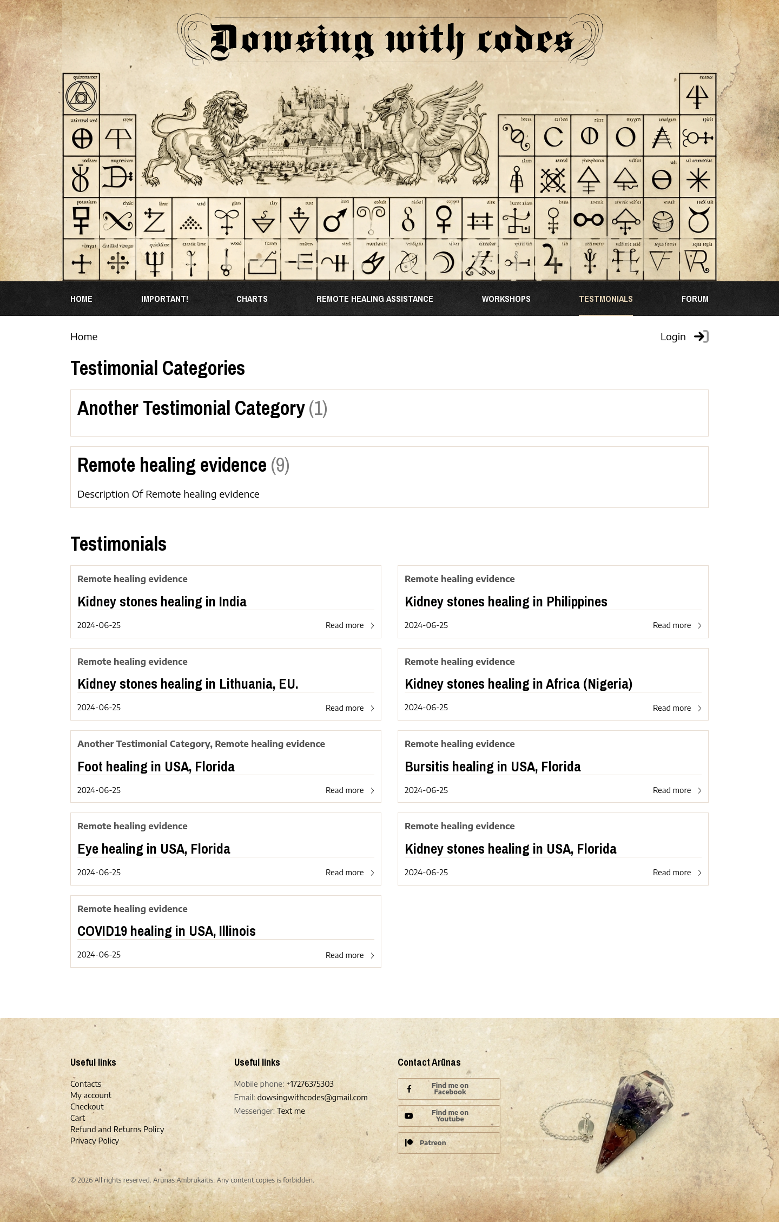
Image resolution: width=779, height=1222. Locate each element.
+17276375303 (310, 1083)
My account (90, 1095)
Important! (164, 299)
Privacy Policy (94, 1140)
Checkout (87, 1106)
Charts (252, 299)
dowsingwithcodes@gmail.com (312, 1097)
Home (81, 299)
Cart (77, 1117)
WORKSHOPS (506, 299)
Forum (695, 299)
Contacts (85, 1083)
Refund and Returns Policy (117, 1129)
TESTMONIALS (606, 299)
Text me (291, 1110)
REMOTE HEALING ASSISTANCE (374, 299)
